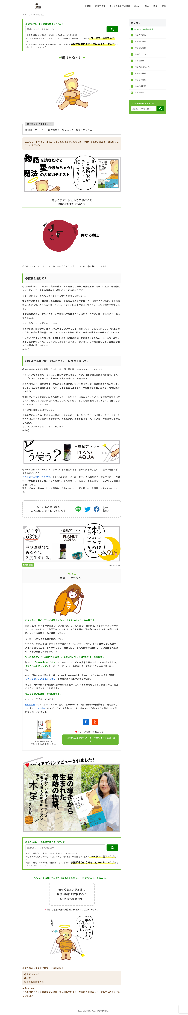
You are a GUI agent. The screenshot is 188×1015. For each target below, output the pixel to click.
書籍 (164, 6)
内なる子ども (140, 35)
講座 (155, 6)
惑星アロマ (100, 6)
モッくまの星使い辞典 (120, 6)
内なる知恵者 (140, 41)
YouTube (40, 708)
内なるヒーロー (141, 54)
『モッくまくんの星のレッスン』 (41, 679)
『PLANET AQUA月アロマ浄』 (37, 476)
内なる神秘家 (140, 86)
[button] (112, 29)
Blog (147, 6)
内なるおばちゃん (142, 67)
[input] (65, 29)
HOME (88, 6)
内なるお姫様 (140, 47)
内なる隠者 (139, 92)
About (137, 6)
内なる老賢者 (140, 73)
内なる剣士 (28, 565)
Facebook (30, 704)
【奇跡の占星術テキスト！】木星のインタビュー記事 (91, 739)
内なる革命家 (140, 79)
